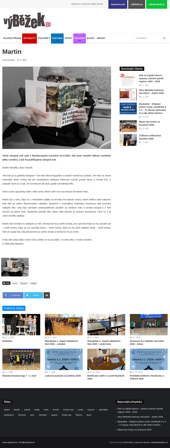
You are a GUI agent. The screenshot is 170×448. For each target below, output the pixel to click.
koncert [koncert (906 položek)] (56, 410)
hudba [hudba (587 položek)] (37, 410)
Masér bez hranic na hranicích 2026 (134, 430)
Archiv (101, 38)
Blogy (91, 38)
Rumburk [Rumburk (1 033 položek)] (22, 415)
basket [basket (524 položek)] (7, 410)
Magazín (79, 38)
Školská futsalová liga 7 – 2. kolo (19, 376)
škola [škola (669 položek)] (89, 415)
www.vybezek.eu (9, 442)
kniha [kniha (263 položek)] (46, 410)
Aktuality (29, 38)
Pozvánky (44, 38)
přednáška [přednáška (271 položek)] (103, 410)
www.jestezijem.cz (159, 442)
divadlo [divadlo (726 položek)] (17, 410)
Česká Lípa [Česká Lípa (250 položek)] (66, 415)
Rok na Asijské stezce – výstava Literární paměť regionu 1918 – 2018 (151, 78)
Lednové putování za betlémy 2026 (63, 376)
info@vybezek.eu (27, 442)
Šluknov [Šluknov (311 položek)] (79, 415)
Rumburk (23, 283)
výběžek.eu (137, 4)
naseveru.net (118, 4)
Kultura (57, 38)
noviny (14, 283)
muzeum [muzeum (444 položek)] (91, 410)
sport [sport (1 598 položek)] (32, 415)
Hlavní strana (12, 38)
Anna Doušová (8, 60)
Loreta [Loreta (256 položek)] (80, 410)
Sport (68, 38)
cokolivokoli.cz (157, 4)
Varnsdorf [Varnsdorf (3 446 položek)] (43, 415)
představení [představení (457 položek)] (9, 415)
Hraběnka (7, 341)
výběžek (33, 283)
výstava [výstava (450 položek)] (54, 415)
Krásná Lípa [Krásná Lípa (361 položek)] (68, 410)
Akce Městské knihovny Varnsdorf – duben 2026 (140, 417)
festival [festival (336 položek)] (27, 410)
